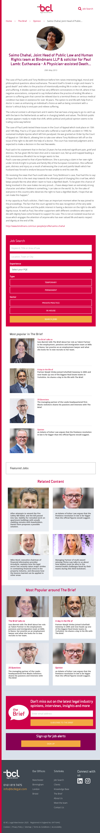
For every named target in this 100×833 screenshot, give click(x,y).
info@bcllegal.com (14, 789)
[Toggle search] (86, 8)
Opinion (37, 21)
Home (9, 21)
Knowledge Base (61, 789)
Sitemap (28, 827)
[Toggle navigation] (10, 8)
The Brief (22, 21)
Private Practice (51, 303)
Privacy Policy (17, 827)
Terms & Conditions (41, 827)
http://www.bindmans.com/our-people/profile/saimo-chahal (35, 226)
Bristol (35, 793)
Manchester (37, 780)
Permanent (51, 290)
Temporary (51, 282)
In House (50, 310)
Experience (15, 263)
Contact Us (59, 807)
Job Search (59, 780)
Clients (57, 784)
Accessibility (56, 827)
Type (12, 276)
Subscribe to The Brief (61, 722)
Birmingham (38, 784)
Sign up (51, 743)
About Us (58, 798)
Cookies (7, 827)
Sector (13, 297)
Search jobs (51, 319)
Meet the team (60, 802)
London (35, 789)
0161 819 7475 (13, 785)
